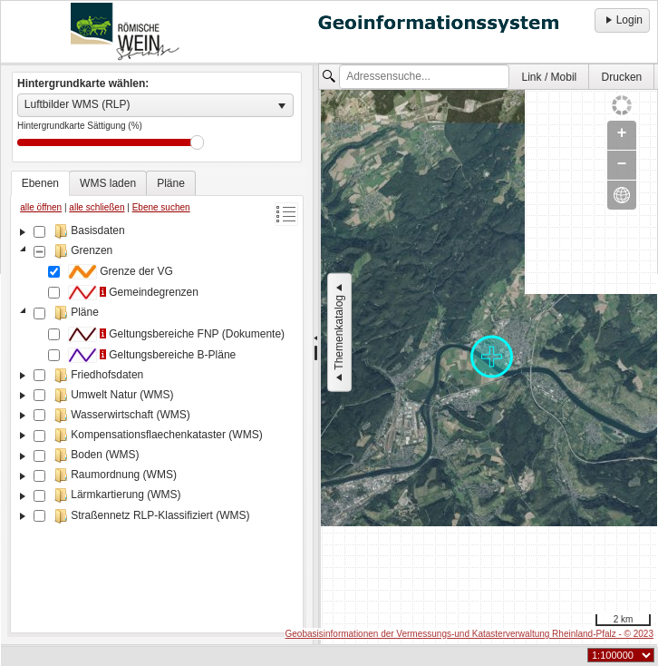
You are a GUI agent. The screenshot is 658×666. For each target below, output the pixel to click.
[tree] (156, 424)
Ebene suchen (161, 207)
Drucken (622, 77)
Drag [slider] (197, 142)
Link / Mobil (549, 77)
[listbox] (155, 105)
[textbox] (424, 77)
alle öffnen (41, 207)
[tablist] (156, 402)
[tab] (40, 183)
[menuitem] (549, 76)
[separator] (316, 354)
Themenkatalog (339, 332)
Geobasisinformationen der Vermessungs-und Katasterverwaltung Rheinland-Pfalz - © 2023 (469, 634)
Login (622, 20)
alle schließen (96, 207)
